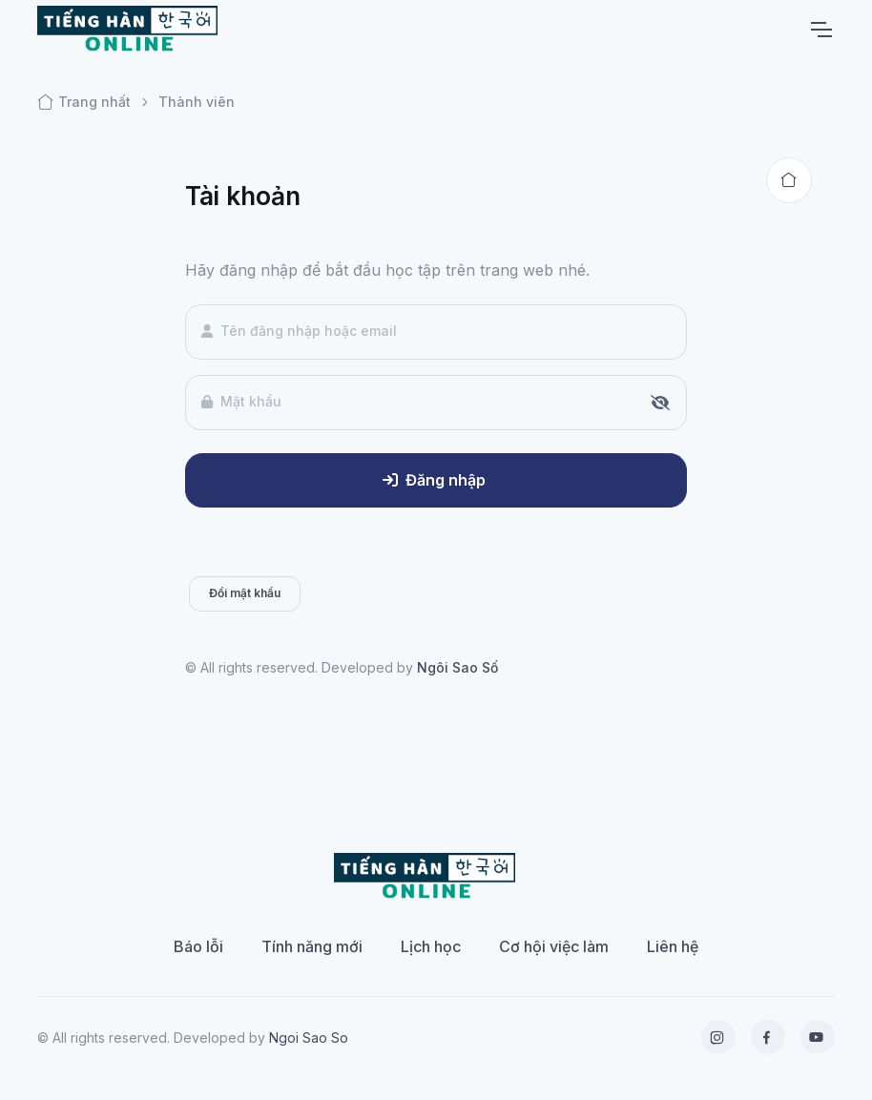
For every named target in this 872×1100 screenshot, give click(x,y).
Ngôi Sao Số (457, 667)
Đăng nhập (434, 479)
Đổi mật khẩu (244, 593)
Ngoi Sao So (308, 1037)
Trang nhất (84, 102)
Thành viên (196, 101)
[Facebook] (768, 1037)
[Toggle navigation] (820, 29)
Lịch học (431, 946)
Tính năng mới (312, 946)
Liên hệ (672, 946)
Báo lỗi (198, 946)
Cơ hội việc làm (554, 946)
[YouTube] (817, 1037)
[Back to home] (789, 180)
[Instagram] (718, 1037)
